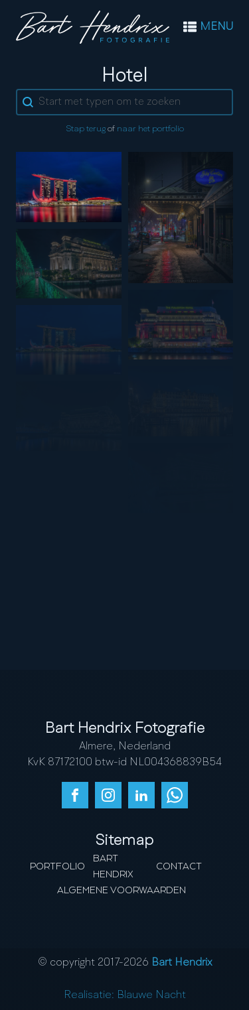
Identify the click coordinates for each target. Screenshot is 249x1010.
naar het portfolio (150, 129)
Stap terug (86, 129)
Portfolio (57, 866)
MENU (216, 27)
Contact (179, 866)
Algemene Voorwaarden (121, 890)
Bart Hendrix (113, 866)
